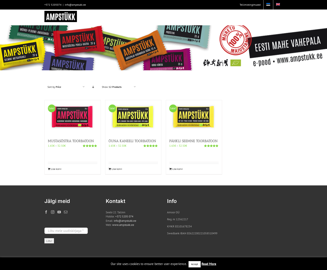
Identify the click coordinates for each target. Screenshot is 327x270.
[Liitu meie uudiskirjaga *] (66, 231)
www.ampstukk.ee (123, 225)
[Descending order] (93, 86)
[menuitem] (268, 5)
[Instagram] (52, 212)
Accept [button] (194, 264)
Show (112, 86)
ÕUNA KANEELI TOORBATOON (132, 141)
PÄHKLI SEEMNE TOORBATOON (193, 141)
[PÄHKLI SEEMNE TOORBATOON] (194, 117)
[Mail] (65, 212)
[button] (276, 17)
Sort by (54, 86)
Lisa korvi (56, 168)
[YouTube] (59, 212)
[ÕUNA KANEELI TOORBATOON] (133, 117)
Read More (209, 264)
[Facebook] (46, 212)
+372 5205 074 (124, 216)
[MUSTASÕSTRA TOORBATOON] (73, 117)
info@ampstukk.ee (75, 4)
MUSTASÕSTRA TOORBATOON (71, 141)
